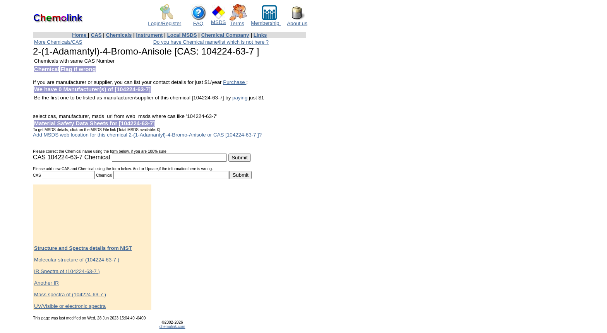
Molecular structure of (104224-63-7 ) (76, 260)
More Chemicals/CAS (58, 42)
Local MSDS (182, 35)
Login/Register (164, 21)
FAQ (198, 21)
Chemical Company (225, 35)
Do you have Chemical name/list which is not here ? (211, 42)
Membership (266, 20)
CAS (96, 35)
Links (260, 35)
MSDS (218, 20)
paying (239, 98)
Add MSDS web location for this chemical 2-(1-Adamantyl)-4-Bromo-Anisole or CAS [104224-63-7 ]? (147, 135)
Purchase (234, 82)
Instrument (149, 35)
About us (297, 21)
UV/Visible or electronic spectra (70, 306)
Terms (238, 21)
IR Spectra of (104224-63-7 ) (67, 271)
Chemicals (119, 35)
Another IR (46, 283)
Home (80, 35)
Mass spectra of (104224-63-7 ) (70, 294)
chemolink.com (172, 326)
